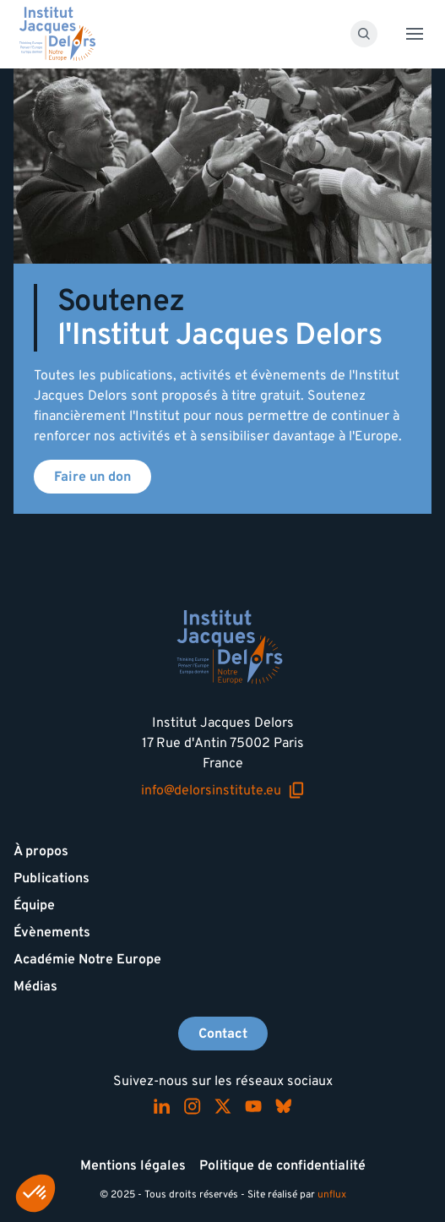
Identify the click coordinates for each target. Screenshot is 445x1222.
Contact (222, 1033)
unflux (331, 1194)
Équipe (34, 905)
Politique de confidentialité (282, 1165)
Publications (52, 878)
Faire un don (92, 476)
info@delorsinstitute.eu (223, 790)
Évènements (52, 932)
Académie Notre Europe (87, 959)
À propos (41, 851)
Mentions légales (133, 1165)
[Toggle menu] (414, 34)
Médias (35, 986)
